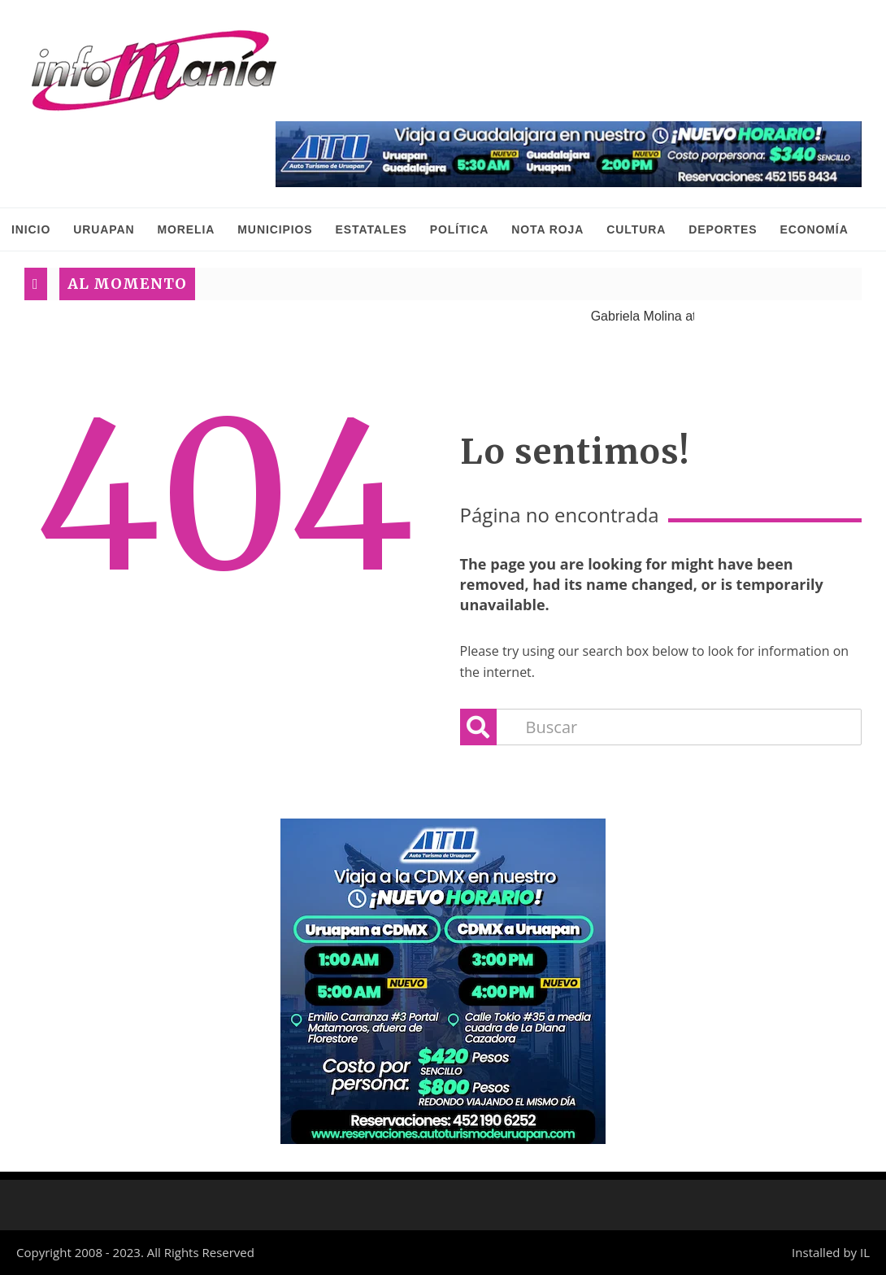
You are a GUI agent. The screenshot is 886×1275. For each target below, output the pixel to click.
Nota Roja (547, 229)
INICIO (30, 229)
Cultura (636, 229)
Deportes (722, 229)
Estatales (371, 229)
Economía (814, 229)
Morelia (186, 229)
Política (459, 229)
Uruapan (103, 229)
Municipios (274, 229)
